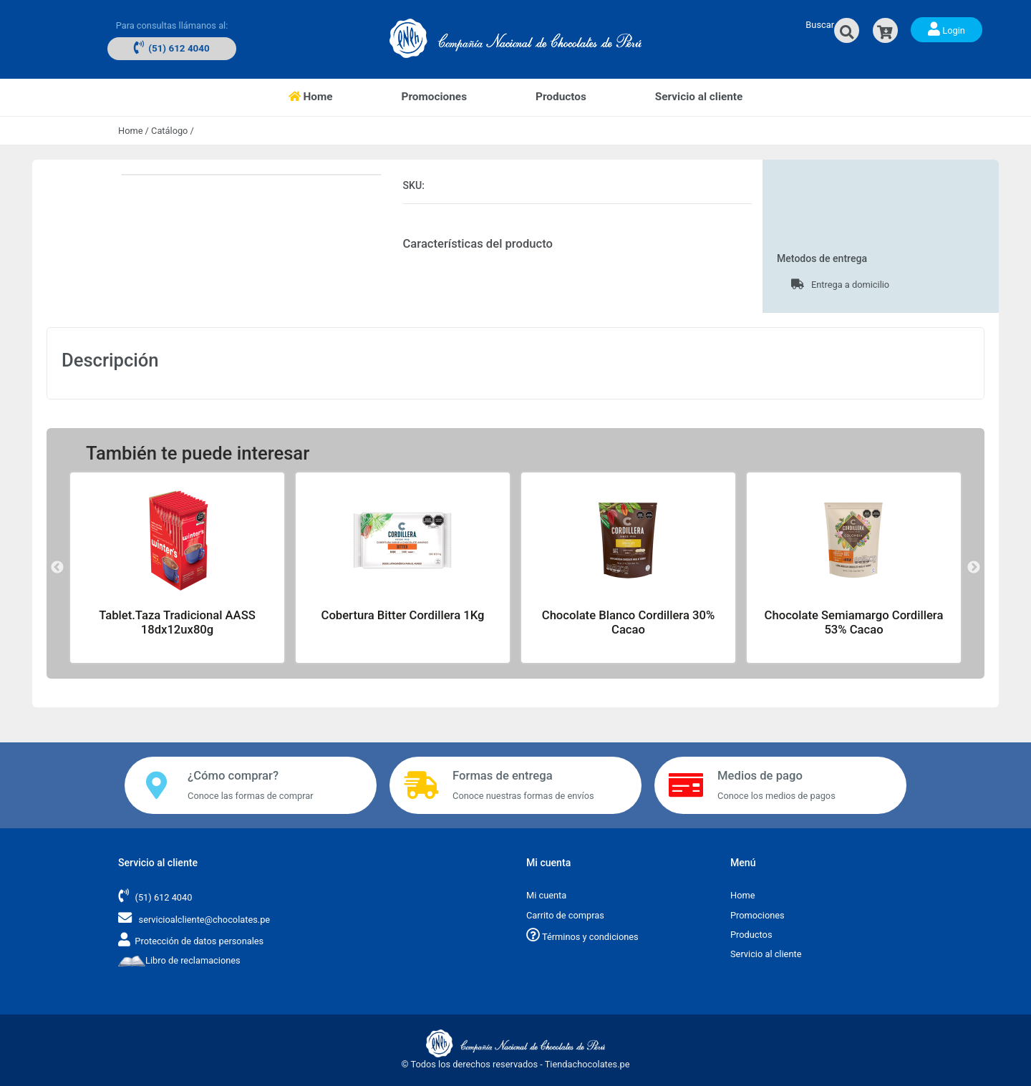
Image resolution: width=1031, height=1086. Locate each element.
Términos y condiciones (582, 936)
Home (328, 95)
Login (946, 28)
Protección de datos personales (199, 941)
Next (974, 568)
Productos (561, 96)
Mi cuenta (546, 895)
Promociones (434, 96)
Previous (57, 568)
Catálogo (169, 130)
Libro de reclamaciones (179, 960)
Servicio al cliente (699, 96)
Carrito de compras (565, 915)
